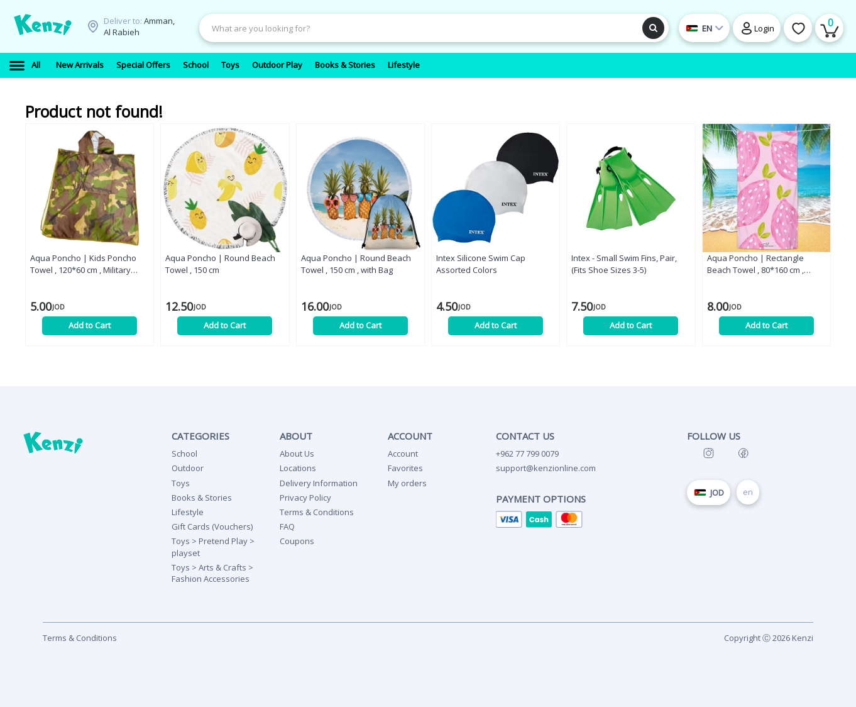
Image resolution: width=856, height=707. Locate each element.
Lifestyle (188, 512)
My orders (407, 483)
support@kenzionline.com (546, 468)
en (748, 492)
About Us (297, 453)
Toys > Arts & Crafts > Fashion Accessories (212, 573)
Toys (181, 483)
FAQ (287, 526)
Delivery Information (319, 483)
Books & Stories (202, 497)
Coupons (297, 541)
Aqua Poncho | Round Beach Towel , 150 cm (220, 264)
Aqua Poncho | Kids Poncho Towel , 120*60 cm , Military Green (83, 264)
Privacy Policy (305, 497)
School (184, 453)
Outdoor (188, 468)
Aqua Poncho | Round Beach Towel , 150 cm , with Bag (356, 264)
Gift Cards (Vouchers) (212, 526)
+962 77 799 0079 (527, 453)
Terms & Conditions (317, 512)
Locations (298, 468)
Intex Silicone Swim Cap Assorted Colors (480, 264)
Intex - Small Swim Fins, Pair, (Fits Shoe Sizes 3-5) (624, 264)
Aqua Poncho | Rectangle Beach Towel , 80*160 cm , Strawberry (755, 264)
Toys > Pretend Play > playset (213, 546)
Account (403, 453)
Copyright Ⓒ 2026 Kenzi (768, 637)
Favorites (405, 468)
